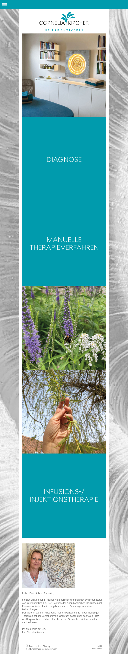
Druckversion (34, 646)
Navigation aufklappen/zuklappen (64, 4)
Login (99, 646)
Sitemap (46, 646)
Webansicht (97, 648)
